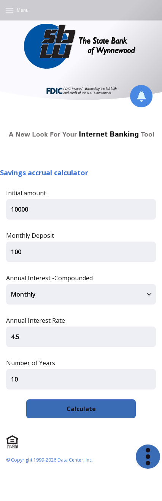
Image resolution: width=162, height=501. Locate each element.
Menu (23, 10)
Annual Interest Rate (35, 320)
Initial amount (26, 193)
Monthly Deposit (30, 235)
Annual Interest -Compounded (49, 278)
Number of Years (30, 363)
